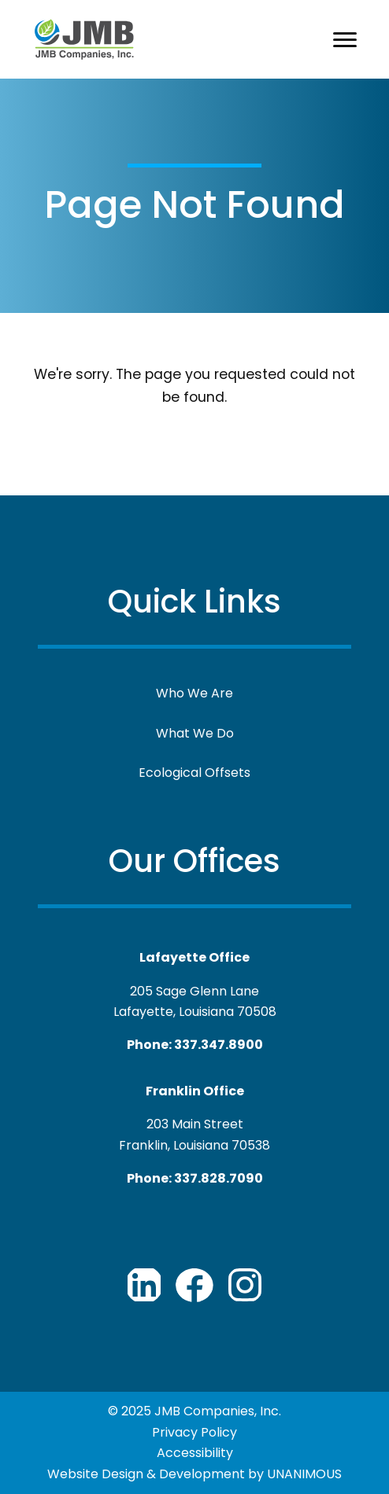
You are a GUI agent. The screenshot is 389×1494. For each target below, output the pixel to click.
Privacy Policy (194, 1432)
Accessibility (195, 1453)
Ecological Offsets (194, 773)
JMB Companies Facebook (194, 1285)
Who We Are (194, 693)
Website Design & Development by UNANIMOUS (194, 1474)
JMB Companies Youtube (245, 1285)
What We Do (195, 733)
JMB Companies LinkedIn (144, 1285)
